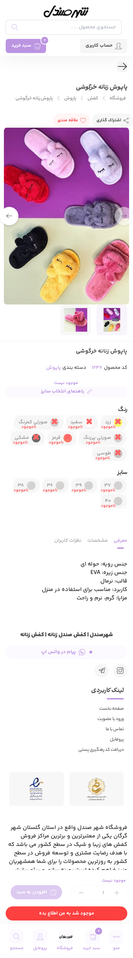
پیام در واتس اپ (66, 652)
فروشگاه (118, 98)
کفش (93, 98)
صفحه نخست (111, 709)
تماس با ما (115, 729)
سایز (122, 473)
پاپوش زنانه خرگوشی (34, 98)
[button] (9, 216)
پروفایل (117, 739)
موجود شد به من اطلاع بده (66, 913)
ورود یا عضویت (111, 719)
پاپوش (70, 98)
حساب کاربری (103, 46)
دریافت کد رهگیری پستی (101, 750)
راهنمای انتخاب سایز (66, 391)
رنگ (122, 410)
